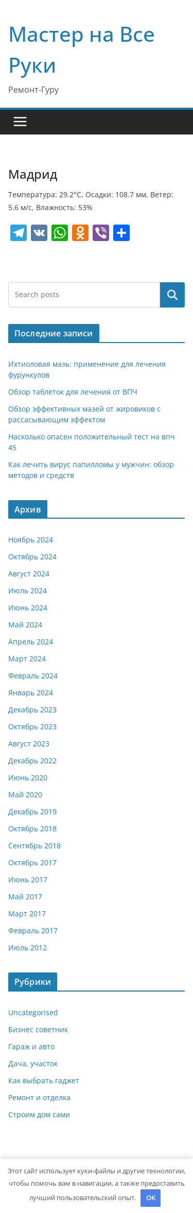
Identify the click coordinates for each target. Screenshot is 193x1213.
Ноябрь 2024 (30, 539)
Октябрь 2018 (32, 828)
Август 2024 (28, 573)
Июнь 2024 (27, 607)
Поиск (172, 294)
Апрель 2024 (30, 641)
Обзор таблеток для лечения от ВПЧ (72, 392)
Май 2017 (25, 896)
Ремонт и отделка (39, 1097)
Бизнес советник (38, 1029)
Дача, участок (33, 1063)
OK (150, 1197)
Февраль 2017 (33, 930)
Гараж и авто (31, 1046)
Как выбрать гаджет (43, 1080)
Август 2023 (28, 743)
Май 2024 (25, 624)
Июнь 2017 (27, 879)
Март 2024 (27, 658)
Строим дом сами (39, 1114)
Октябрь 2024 (32, 556)
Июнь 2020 (27, 777)
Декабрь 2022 (32, 760)
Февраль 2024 (33, 675)
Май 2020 (25, 794)
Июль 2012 (27, 947)
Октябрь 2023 (32, 726)
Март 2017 (27, 913)
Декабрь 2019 (32, 811)
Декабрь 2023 (32, 709)
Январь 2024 (30, 692)
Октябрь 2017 (32, 862)
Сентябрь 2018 (34, 845)
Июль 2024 (27, 590)
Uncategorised (33, 1012)
